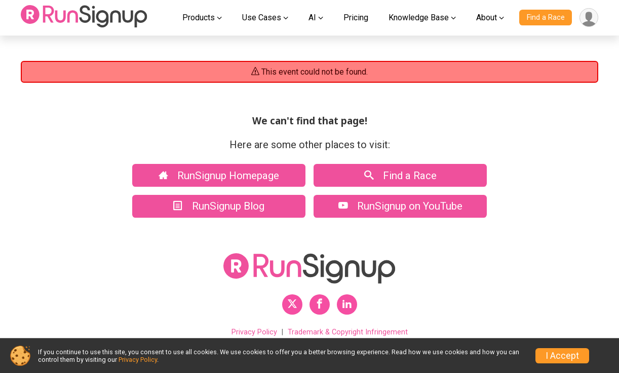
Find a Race (546, 17)
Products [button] (198, 17)
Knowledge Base (419, 17)
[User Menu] (588, 17)
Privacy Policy (254, 332)
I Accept (562, 356)
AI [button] (312, 17)
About (486, 17)
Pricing (355, 17)
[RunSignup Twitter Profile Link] (292, 304)
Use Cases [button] (261, 17)
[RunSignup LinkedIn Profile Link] (347, 304)
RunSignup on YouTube (400, 206)
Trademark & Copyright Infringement (348, 332)
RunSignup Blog (218, 206)
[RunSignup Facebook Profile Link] (320, 304)
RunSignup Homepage (219, 175)
